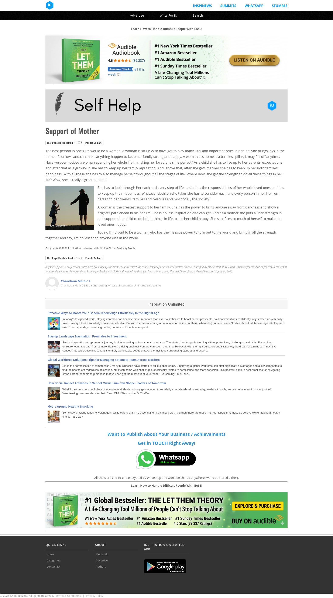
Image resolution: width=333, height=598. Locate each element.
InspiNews (202, 5)
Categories (53, 560)
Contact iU (53, 566)
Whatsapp (254, 5)
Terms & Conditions (68, 596)
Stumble (280, 5)
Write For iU (168, 15)
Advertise (137, 15)
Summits (228, 5)
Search (198, 15)
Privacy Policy (94, 596)
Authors (101, 566)
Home (50, 554)
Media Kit (102, 554)
